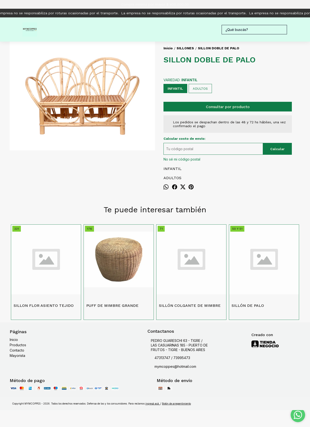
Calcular (277, 149)
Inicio (14, 340)
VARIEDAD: (180, 80)
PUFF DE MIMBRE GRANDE (112, 305)
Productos (18, 345)
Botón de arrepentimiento (176, 403)
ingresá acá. (152, 403)
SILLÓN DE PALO (248, 305)
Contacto (17, 350)
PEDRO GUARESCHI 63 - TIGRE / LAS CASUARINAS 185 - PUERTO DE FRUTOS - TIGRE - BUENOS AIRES (177, 345)
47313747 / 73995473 (168, 358)
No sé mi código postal (181, 159)
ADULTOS (200, 88)
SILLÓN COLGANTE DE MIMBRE (190, 305)
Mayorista (17, 355)
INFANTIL (175, 88)
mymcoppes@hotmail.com (171, 367)
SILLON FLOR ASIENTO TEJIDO (44, 305)
